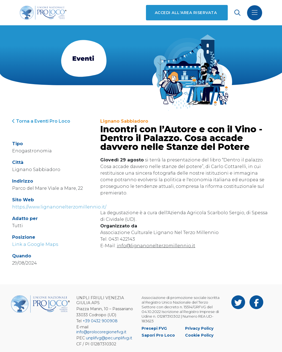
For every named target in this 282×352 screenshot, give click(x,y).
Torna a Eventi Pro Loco (41, 121)
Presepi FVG (154, 328)
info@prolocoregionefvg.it (101, 331)
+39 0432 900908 (100, 320)
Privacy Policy (199, 328)
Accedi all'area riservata (186, 12)
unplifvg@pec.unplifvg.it (109, 338)
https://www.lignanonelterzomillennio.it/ (59, 207)
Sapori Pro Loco (158, 335)
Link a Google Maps (35, 244)
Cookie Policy (199, 335)
